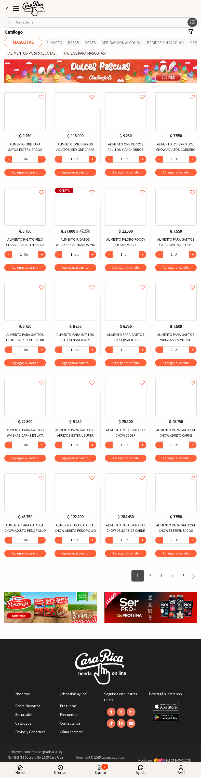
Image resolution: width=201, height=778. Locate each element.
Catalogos (23, 723)
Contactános (70, 723)
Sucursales (24, 714)
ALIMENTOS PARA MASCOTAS (32, 53)
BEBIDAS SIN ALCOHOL (166, 42)
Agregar (25, 172)
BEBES (90, 42)
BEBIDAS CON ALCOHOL (121, 42)
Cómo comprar (71, 732)
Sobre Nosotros (28, 705)
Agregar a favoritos (25, 91)
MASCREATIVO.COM (173, 760)
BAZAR (73, 42)
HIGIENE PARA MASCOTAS (84, 53)
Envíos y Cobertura (30, 732)
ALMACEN (54, 42)
